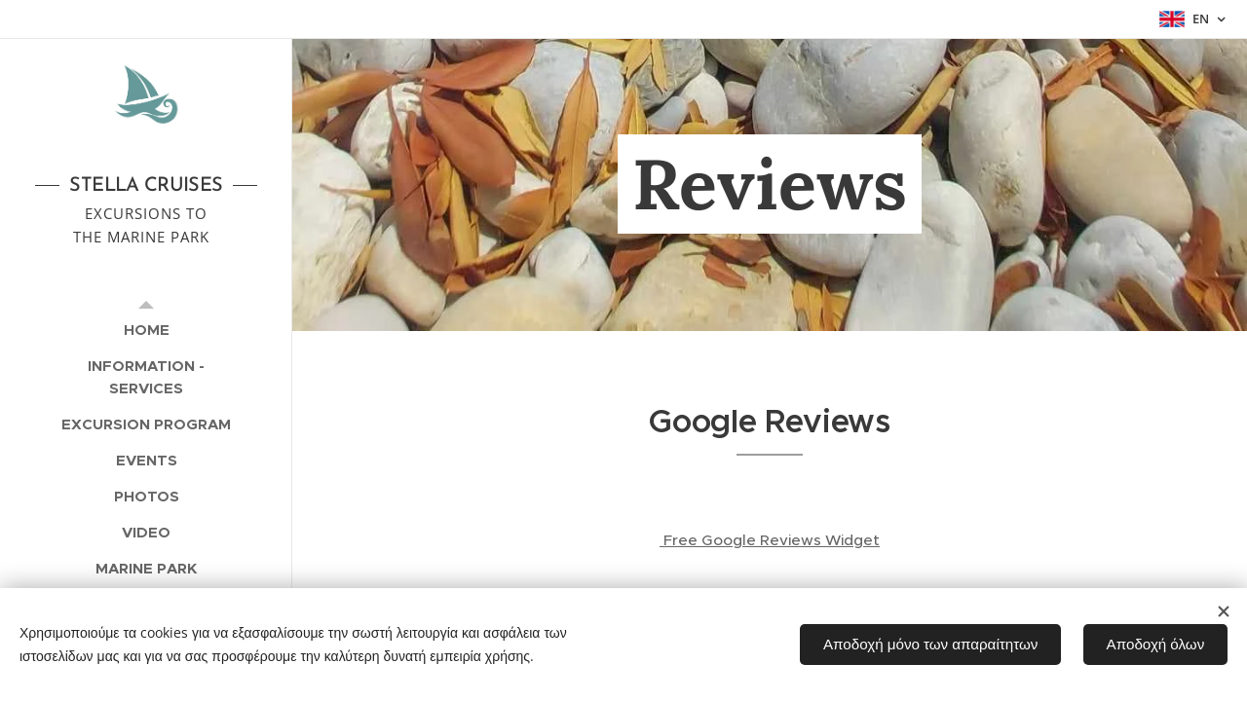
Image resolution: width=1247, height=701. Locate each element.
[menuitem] (146, 329)
